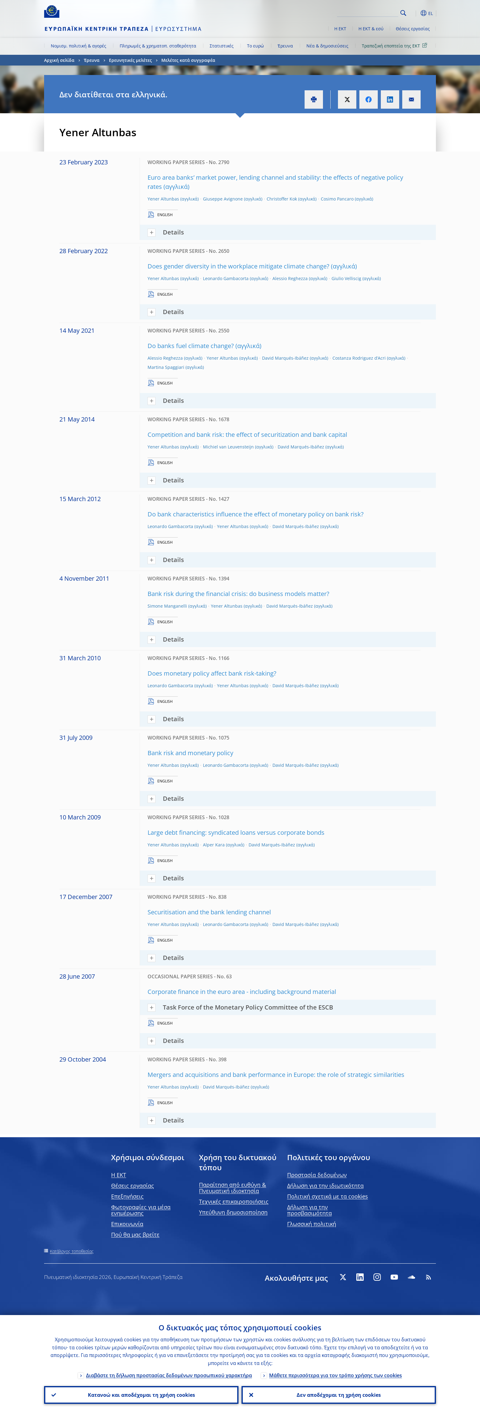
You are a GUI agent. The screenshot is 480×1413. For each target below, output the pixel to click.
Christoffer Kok (282, 199)
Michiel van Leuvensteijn (228, 447)
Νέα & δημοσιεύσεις (327, 46)
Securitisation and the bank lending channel (209, 912)
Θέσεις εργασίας (413, 29)
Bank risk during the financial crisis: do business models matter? (238, 594)
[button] (414, 13)
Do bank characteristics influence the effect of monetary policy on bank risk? (256, 514)
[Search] (367, 12)
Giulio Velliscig (346, 278)
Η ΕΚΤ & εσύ (371, 29)
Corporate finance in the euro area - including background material (242, 992)
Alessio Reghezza (290, 278)
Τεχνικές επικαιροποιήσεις (233, 1201)
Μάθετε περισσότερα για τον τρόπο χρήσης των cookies (335, 1375)
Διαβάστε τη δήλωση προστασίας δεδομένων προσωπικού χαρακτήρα (169, 1375)
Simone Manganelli (167, 606)
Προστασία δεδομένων (317, 1175)
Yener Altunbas (163, 199)
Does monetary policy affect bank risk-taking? (212, 673)
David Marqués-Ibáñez (285, 358)
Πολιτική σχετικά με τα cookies (327, 1196)
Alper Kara (214, 845)
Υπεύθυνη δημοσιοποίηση (233, 1212)
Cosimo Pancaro (337, 199)
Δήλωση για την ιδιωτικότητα (325, 1185)
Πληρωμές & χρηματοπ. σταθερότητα (158, 46)
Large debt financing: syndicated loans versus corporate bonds (236, 832)
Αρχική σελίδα (59, 60)
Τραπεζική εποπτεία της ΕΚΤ (395, 45)
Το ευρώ (255, 46)
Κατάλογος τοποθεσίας (72, 1251)
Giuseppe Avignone (223, 199)
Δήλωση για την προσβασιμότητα (309, 1210)
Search (403, 13)
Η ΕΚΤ (340, 29)
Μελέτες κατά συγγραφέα (188, 60)
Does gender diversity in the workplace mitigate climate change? (238, 266)
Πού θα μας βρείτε (135, 1234)
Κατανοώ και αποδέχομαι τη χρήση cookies (141, 1395)
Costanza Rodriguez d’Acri (359, 358)
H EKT (118, 1175)
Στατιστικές (222, 46)
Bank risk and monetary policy (190, 753)
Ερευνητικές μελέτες (130, 60)
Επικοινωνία (127, 1223)
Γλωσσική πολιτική (311, 1223)
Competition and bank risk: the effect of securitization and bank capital (247, 434)
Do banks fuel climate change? (191, 346)
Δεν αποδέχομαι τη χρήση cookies (339, 1395)
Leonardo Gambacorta (226, 278)
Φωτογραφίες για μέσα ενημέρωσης (141, 1210)
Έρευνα (285, 46)
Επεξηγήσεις (127, 1196)
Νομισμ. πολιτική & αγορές (78, 46)
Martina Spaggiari (166, 367)
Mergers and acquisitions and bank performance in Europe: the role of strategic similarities (276, 1074)
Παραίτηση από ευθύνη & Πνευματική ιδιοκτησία (232, 1187)
